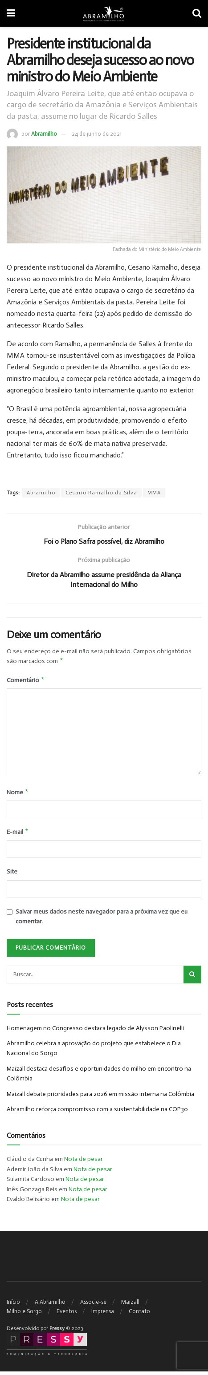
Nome (18, 794)
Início (13, 1305)
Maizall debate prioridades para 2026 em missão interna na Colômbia (100, 1097)
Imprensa (102, 1314)
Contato (139, 1314)
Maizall (130, 1305)
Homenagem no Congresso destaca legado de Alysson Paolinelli (95, 1031)
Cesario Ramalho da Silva (101, 492)
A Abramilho (50, 1305)
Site (12, 875)
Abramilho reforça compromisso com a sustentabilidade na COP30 (97, 1112)
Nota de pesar (83, 1163)
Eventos (67, 1314)
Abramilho (44, 133)
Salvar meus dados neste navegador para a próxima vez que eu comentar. (102, 920)
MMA (154, 492)
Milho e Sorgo (24, 1314)
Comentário (26, 681)
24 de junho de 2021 (97, 133)
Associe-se (93, 1305)
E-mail (18, 835)
